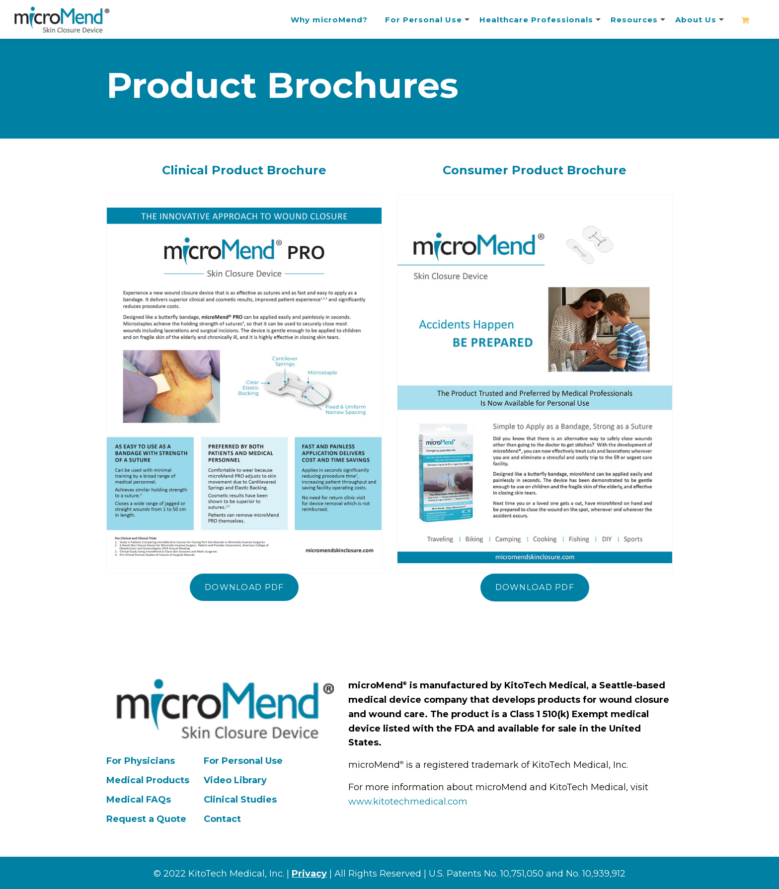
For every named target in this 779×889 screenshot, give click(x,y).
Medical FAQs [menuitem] (138, 799)
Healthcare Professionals (536, 19)
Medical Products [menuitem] (147, 780)
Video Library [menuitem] (235, 780)
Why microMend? (329, 19)
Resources (634, 19)
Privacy (309, 873)
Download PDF (244, 587)
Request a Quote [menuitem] (146, 819)
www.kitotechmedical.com (407, 801)
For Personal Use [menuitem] (243, 760)
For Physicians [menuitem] (140, 760)
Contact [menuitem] (222, 819)
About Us (695, 19)
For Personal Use (423, 19)
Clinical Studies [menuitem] (240, 799)
